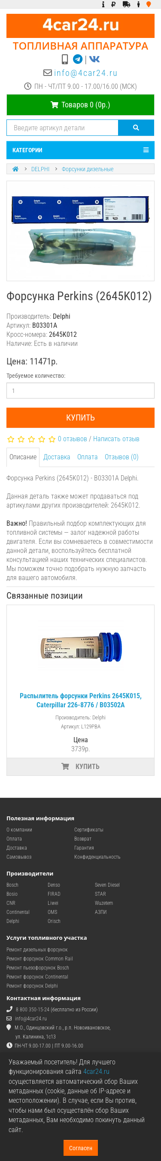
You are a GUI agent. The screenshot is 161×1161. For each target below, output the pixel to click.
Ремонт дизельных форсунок (37, 950)
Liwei (53, 903)
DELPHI (40, 169)
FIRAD (54, 894)
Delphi (12, 921)
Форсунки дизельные (87, 169)
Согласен (80, 1148)
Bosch (12, 885)
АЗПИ (100, 912)
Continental (18, 912)
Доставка (56, 457)
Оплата (87, 457)
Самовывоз (18, 857)
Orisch (54, 921)
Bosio (12, 894)
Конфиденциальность (97, 857)
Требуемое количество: (35, 375)
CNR (10, 903)
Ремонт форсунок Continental (37, 977)
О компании (19, 830)
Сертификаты (88, 830)
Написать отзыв (116, 439)
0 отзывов (72, 439)
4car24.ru (96, 1071)
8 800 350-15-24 (32, 1010)
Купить (80, 417)
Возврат (82, 839)
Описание (22, 457)
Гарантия (84, 848)
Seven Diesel (107, 885)
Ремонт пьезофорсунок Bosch (37, 968)
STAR (100, 894)
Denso (54, 885)
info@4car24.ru (86, 73)
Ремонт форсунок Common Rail (39, 959)
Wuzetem (104, 903)
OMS (52, 912)
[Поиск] (136, 127)
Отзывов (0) (122, 457)
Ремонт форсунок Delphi (32, 986)
